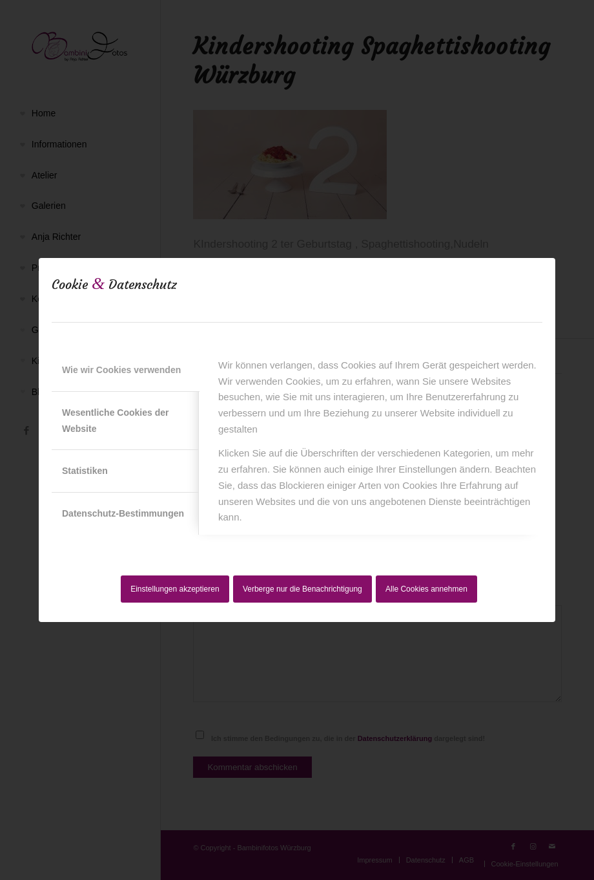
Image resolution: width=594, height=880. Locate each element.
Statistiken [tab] (85, 471)
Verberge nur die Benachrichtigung (302, 589)
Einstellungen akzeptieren (174, 589)
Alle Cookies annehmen (426, 589)
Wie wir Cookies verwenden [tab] (121, 370)
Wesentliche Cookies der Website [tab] (115, 420)
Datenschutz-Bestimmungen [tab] (123, 513)
